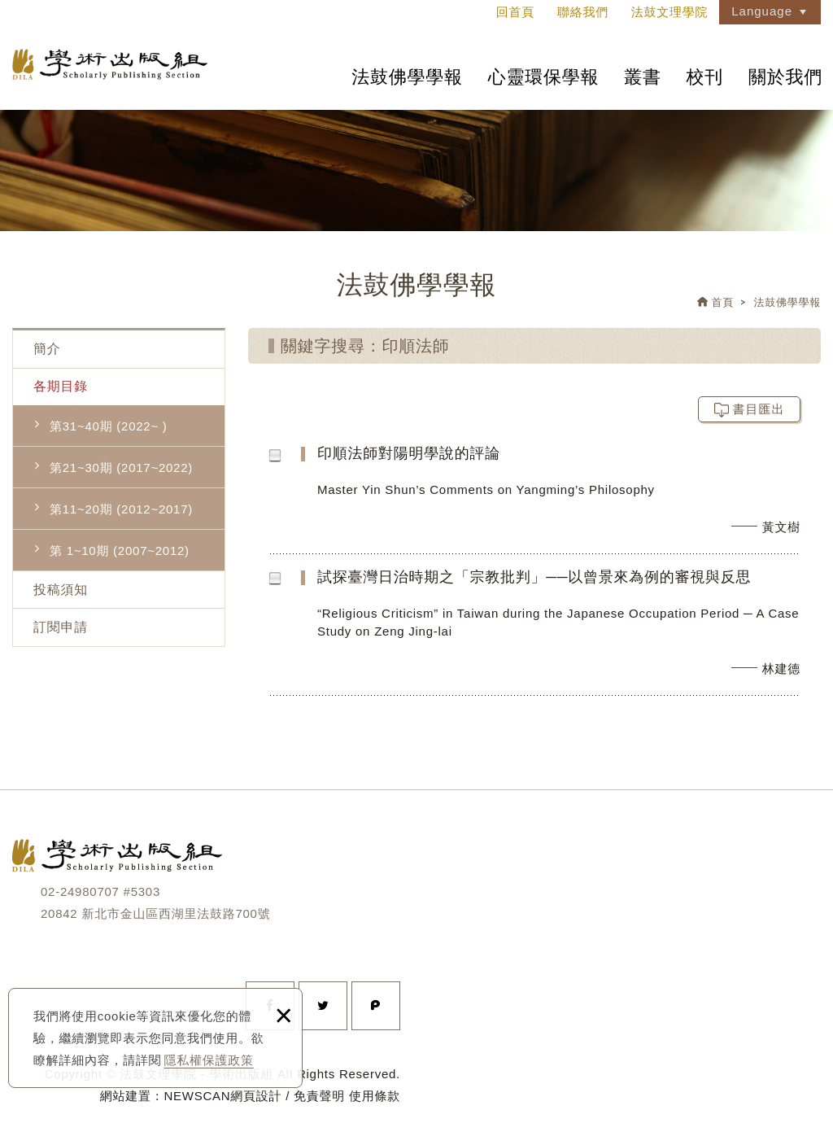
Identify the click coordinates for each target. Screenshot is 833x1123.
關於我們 (785, 77)
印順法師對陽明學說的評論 (567, 498)
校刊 (705, 77)
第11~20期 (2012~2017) (121, 509)
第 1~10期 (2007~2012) (120, 550)
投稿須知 (60, 589)
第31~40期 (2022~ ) (109, 426)
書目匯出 (759, 409)
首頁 (723, 302)
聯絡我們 (582, 12)
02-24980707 (80, 891)
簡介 (47, 349)
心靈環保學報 (544, 77)
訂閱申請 (60, 627)
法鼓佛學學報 (407, 77)
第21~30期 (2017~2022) (121, 467)
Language (761, 11)
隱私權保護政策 (209, 1060)
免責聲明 (319, 1096)
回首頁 (515, 12)
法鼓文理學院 (109, 64)
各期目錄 (60, 386)
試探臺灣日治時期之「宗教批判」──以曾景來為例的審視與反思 (567, 631)
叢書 (642, 77)
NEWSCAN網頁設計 (222, 1096)
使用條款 (374, 1096)
